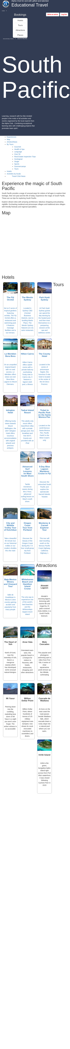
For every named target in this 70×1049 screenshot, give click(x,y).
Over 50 (17, 154)
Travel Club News (18, 176)
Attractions (20, 30)
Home (3, 10)
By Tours (10, 144)
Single (16, 161)
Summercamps (20, 166)
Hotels (20, 20)
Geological (18, 159)
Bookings (20, 14)
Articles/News (12, 142)
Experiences (11, 137)
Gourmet (17, 147)
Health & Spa (19, 149)
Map (8, 139)
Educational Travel (8, 38)
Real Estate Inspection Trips (25, 157)
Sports (16, 164)
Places (20, 35)
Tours (20, 25)
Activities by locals (14, 174)
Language (18, 152)
